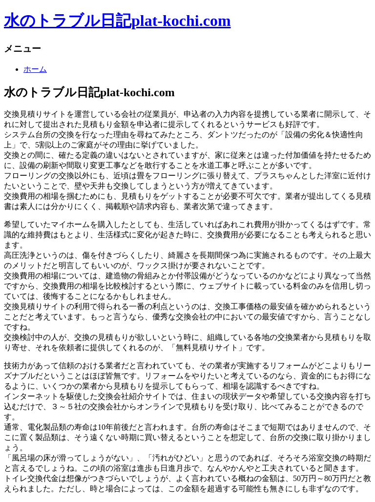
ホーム (35, 69)
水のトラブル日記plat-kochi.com (117, 20)
